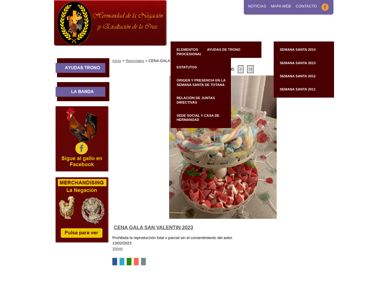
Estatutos (187, 67)
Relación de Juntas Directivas (196, 100)
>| (250, 69)
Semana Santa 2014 (298, 49)
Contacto (306, 6)
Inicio (116, 60)
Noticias (257, 6)
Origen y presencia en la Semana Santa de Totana (201, 82)
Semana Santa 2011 (298, 89)
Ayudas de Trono (224, 49)
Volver (117, 248)
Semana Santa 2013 (298, 63)
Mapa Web (281, 6)
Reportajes (134, 60)
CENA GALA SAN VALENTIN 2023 (153, 227)
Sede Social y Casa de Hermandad (198, 117)
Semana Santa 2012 (298, 76)
